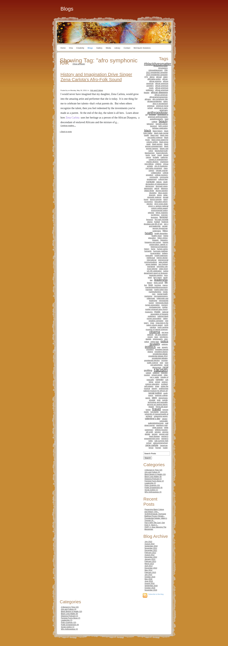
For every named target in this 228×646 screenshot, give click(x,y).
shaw (157, 386)
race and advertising (159, 364)
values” (165, 419)
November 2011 (151, 548)
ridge (166, 375)
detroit (156, 188)
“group (150, 448)
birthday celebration (160, 128)
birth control (163, 126)
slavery (154, 389)
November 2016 (151, 590)
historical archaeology (159, 247)
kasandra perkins (155, 275)
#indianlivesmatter (161, 66)
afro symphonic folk (160, 99)
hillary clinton (162, 238)
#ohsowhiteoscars (156, 70)
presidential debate (160, 354)
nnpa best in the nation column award (157, 324)
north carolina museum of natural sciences (157, 328)
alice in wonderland (160, 104)
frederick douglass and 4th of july (156, 223)
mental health (162, 294)
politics (150, 347)
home (153, 249)
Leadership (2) (150, 483)
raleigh (148, 373)
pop (158, 347)
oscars (150, 337)
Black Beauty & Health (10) (155, 474)
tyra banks (154, 412)
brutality (156, 157)
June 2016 (149, 581)
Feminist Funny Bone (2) (154, 481)
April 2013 (148, 566)
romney (159, 379)
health (149, 233)
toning (148, 410)
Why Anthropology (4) (153, 492)
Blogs (67, 9)
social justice (155, 393)
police (146, 342)
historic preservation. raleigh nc (158, 243)
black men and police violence (158, 136)
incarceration (155, 253)
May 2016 (148, 579)
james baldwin (151, 264)
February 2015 (150, 572)
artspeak (152, 115)
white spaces (157, 428)
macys (165, 285)
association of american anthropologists (158, 116)
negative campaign (156, 321)
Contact (127, 48)
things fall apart (162, 407)
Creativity (80, 48)
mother (165, 307)
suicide (165, 400)
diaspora (164, 188)
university (164, 412)
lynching (157, 285)
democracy (149, 186)
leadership (161, 279)
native (165, 318)
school (157, 382)
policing (165, 344)
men (153, 294)
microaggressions (161, 296)
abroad (159, 77)
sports (147, 398)
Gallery (99, 48)
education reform (161, 202)
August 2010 (149, 544)
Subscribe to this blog (155, 594)
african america (155, 81)
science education (152, 384)
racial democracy (160, 366)
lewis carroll (158, 283)
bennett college (162, 124)
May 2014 (148, 570)
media (165, 292)
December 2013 (151, 568)
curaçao (150, 181)
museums (149, 312)
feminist (164, 217)
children (158, 164)
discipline (152, 193)
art (146, 115)
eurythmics (155, 215)
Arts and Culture (96, 90)
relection (164, 373)
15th (166, 70)
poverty (165, 347)
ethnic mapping (162, 213)
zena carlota (151, 445)
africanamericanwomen (158, 97)
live (145, 285)
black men (155, 135)
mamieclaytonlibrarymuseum (156, 287)
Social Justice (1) (151, 490)
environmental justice (159, 210)
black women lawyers (157, 147)
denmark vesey (162, 186)
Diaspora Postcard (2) (153, 479)
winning (158, 432)
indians (165, 253)
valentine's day (152, 418)
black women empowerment (156, 145)
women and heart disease (158, 435)
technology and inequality (158, 402)
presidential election (152, 360)
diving (159, 195)
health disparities (161, 234)
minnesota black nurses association (156, 304)
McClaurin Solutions (142, 48)
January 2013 (150, 559)
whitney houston (161, 430)
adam (165, 77)
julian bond (163, 269)
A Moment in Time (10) (153, 470)
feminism (154, 217)
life (166, 282)
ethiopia (151, 213)
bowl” (154, 155)
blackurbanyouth (161, 151)
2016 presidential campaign (157, 75)
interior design (162, 258)
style (159, 400)
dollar (165, 195)
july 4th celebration (154, 271)
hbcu (165, 230)
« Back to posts (66, 132)
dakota (159, 182)
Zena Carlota (72, 117)
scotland (164, 384)
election (150, 204)
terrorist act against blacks (157, 405)
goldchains (156, 231)
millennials (151, 298)
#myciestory (163, 68)
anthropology (157, 112)
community (154, 177)
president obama (161, 352)
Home (63, 48)
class (166, 168)
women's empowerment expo (156, 437)
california (164, 157)
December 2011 (151, 550)
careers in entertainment (158, 160)
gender (165, 226)
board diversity (162, 153)
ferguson (149, 220)
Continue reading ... (68, 126)
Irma (71, 48)
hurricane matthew (160, 251)
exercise (164, 215)
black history (157, 131)
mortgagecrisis (155, 307)
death (165, 182)
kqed (150, 278)
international (151, 260)
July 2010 (148, 542)
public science (152, 363)
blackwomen (150, 153)
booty (148, 155)
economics (148, 202)
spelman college (161, 395)
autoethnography (156, 119)
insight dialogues (161, 256)
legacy (149, 283)
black (147, 130)
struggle (152, 400)
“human (158, 448)
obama (154, 332)
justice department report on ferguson (156, 272)
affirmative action (154, 79)
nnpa (152, 323)
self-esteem (148, 386)
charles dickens (152, 162)
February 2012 (150, 553)
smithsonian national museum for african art (155, 390)
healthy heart (156, 236)
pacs (156, 337)
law (151, 280)
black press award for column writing (157, 141)
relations (156, 373)
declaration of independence (157, 184)
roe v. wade (154, 377)
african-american (161, 95)
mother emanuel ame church (156, 309)
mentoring (148, 296)
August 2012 (149, 555)
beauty (163, 121)
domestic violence (154, 197)
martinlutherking (155, 292)
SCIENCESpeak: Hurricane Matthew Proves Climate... (155, 515)
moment (164, 305)
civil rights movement (154, 168)
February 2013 (150, 561)
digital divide (149, 191)
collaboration (156, 173)
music (157, 311)
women (154, 434)
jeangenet (151, 267)
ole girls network (161, 335)
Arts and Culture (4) (152, 472)
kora (166, 275)
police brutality (159, 343)
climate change (162, 171)
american (150, 106)
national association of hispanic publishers (158, 314)
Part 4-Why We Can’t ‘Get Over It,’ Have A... (154, 524)
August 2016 (149, 583)
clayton (151, 171)
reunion (147, 375)
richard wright (156, 375)
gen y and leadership (158, 225)
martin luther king (161, 290)
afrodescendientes (154, 101)
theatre (151, 407)
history (146, 249)
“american (164, 445)
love (151, 285)
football (157, 222)
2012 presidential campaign (157, 72)
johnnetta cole (162, 267)
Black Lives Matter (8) (153, 477)
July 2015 (148, 575)
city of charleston (161, 166)
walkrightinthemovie (155, 423)
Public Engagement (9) (153, 488)
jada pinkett (163, 262)
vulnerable (164, 421)
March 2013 (149, 564)
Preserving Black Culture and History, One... (154, 510)
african (165, 79)
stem (154, 397)
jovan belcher (152, 269)
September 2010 (151, 546)
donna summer (156, 199)
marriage (149, 290)
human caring (162, 249)
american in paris (161, 108)
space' (150, 395)
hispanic (155, 240)
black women (157, 144)
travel (156, 409)
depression (148, 188)
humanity (148, 251)
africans (148, 99)
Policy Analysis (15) (152, 485)
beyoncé (153, 126)
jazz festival (163, 264)
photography (158, 339)
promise (164, 360)
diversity (152, 195)
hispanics (164, 240)
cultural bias (163, 179)
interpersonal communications (156, 261)
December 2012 (151, 557)
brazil (159, 155)
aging (165, 101)
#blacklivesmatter (157, 64)
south (165, 393)
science (165, 382)
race (161, 363)
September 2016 (151, 586)
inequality (149, 256)
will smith (149, 432)
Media (108, 48)
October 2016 (150, 588)
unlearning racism (161, 416)
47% (146, 77)
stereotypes (163, 398)
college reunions (161, 175)
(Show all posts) (78, 64)
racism (161, 369)
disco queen (163, 193)
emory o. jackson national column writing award (158, 207)
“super (165, 448)
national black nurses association (157, 317)
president (150, 349)
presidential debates (160, 358)
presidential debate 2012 (158, 356)
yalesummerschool (160, 443)
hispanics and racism (153, 242)
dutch (165, 199)
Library (117, 48)
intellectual (151, 258)
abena (152, 77)
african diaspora (159, 92)
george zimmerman (160, 228)
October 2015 (150, 577)
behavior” (150, 124)
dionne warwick (162, 191)
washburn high (162, 425)
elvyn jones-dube (161, 204)
